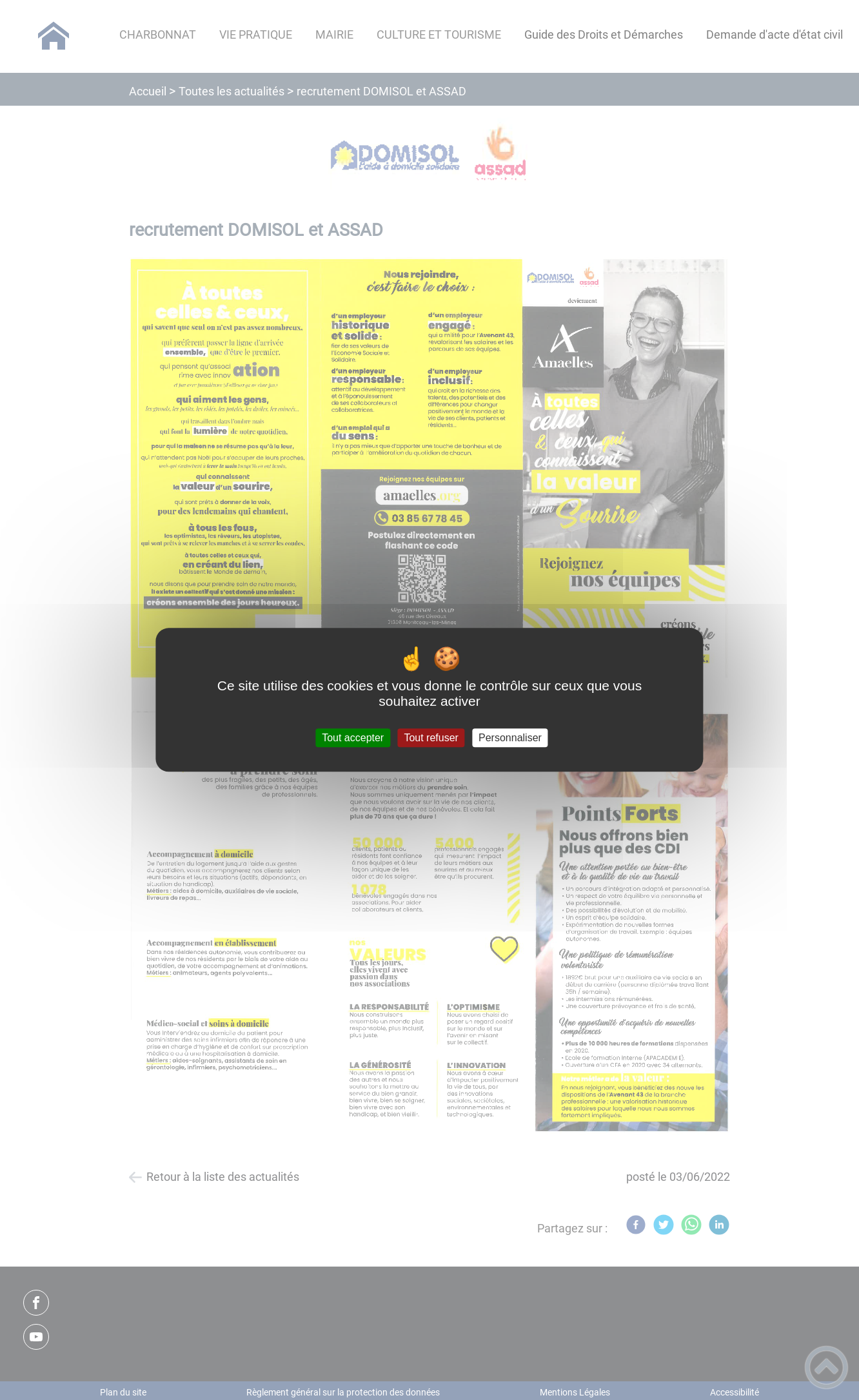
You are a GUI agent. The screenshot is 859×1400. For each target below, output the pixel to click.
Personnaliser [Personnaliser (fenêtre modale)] (510, 737)
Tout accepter (353, 737)
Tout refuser (431, 737)
